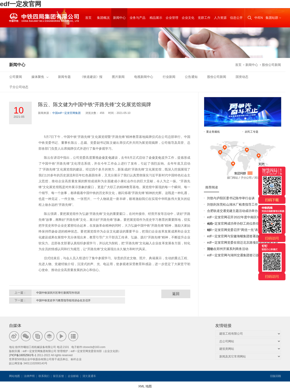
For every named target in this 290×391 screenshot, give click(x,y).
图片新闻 (118, 77)
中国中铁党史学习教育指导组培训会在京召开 (63, 300)
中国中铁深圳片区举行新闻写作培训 (58, 292)
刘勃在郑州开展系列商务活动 (227, 249)
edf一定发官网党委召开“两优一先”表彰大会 (237, 230)
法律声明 (29, 376)
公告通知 (191, 77)
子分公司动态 (18, 87)
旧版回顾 (275, 376)
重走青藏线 (213, 131)
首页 (238, 65)
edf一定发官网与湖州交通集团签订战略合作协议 (241, 255)
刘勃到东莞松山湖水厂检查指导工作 (232, 204)
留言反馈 (58, 376)
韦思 (113, 376)
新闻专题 (64, 77)
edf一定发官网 (20, 3)
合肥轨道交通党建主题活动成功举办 (232, 211)
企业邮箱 (73, 376)
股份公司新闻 (271, 65)
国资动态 (242, 77)
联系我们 (44, 376)
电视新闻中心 (143, 77)
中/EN (258, 17)
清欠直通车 (89, 376)
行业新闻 (169, 77)
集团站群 (272, 17)
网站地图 (14, 376)
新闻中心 (251, 65)
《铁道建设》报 (91, 77)
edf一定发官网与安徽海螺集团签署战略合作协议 (241, 236)
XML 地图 (145, 386)
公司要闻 (15, 77)
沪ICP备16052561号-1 (22, 355)
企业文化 (105, 157)
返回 (175, 294)
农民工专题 (251, 131)
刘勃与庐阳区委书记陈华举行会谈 (231, 198)
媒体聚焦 (39, 77)
